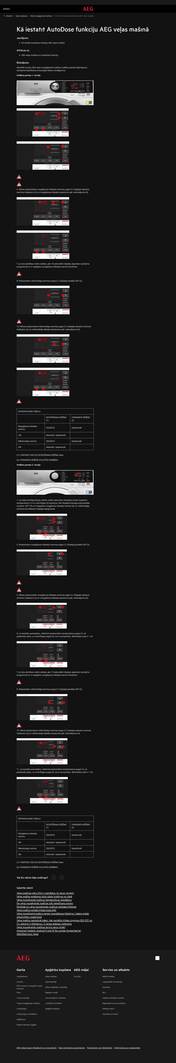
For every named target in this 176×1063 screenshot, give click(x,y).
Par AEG (77, 976)
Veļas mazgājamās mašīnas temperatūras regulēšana (44, 899)
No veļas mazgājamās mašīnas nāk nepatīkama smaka (45, 903)
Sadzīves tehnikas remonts (113, 998)
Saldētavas (21, 1019)
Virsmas (20, 982)
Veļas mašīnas (51, 976)
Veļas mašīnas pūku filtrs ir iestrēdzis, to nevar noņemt (45, 892)
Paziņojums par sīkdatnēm (99, 1048)
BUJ (104, 992)
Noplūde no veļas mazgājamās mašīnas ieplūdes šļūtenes (46, 906)
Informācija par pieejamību (127, 1048)
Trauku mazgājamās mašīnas (28, 1003)
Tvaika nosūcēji (23, 998)
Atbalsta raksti (108, 1008)
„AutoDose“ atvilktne (53, 1003)
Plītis (19, 992)
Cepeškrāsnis (22, 976)
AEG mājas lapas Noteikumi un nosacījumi (37, 1048)
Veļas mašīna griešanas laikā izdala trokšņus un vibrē (44, 896)
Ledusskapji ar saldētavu (27, 1014)
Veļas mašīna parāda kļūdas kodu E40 (36, 909)
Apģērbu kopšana (52, 1008)
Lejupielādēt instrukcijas (112, 982)
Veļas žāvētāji (50, 982)
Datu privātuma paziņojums (72, 1048)
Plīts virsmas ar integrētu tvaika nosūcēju (29, 987)
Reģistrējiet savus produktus (114, 1003)
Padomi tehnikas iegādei (27, 1024)
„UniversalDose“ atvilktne (55, 998)
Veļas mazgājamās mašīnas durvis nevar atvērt (41, 927)
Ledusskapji (22, 1008)
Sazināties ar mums (110, 1014)
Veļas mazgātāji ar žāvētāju (56, 987)
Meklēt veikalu (108, 976)
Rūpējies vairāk (51, 992)
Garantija (106, 987)
